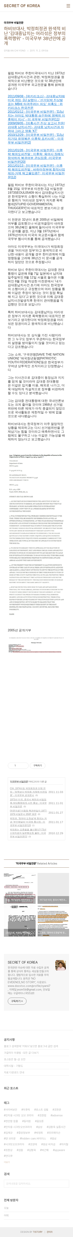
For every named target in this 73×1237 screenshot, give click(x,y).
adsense (57, 1115)
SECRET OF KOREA (22, 6)
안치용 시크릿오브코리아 (18, 1127)
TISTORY (37, 1232)
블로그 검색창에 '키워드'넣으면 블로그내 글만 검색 (31, 1046)
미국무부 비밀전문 (19, 781)
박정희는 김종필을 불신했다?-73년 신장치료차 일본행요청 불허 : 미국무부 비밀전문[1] (28, 833)
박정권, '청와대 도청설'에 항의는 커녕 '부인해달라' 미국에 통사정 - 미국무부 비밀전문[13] (28, 822)
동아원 (27, 1121)
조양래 (33, 1144)
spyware (60, 1150)
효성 (54, 1138)
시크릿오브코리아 (14, 1144)
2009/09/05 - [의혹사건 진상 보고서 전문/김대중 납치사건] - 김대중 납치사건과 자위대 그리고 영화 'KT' (36, 127)
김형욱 (32, 1150)
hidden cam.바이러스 (33, 1138)
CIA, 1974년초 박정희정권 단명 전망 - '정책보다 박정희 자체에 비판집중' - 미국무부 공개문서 (28, 792)
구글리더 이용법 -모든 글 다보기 (21, 1052)
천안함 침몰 (11, 1121)
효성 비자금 (49, 1144)
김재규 (8, 1132)
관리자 (50, 1232)
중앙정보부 (24, 1132)
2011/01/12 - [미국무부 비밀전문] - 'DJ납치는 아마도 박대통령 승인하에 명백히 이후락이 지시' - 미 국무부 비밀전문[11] (36, 115)
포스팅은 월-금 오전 (14, 1059)
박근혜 (45, 1150)
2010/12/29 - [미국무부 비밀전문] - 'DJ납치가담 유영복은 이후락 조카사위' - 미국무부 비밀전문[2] (36, 138)
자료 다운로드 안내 (14, 1072)
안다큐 (8, 1155)
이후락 (26, 1109)
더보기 (7, 1162)
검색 (65, 1183)
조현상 (8, 1150)
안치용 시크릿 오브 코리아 (19, 1115)
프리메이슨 (54, 1132)
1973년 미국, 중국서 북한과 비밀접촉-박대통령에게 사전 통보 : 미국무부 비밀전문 (28, 803)
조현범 (42, 1115)
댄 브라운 (10, 1138)
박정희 (39, 1132)
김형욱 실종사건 (56, 1127)
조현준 (57, 1109)
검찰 (20, 1150)
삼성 (40, 1127)
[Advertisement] (36, 710)
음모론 (40, 1121)
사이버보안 (11, 1109)
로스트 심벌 (42, 1109)
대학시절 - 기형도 (13, 1065)
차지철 (64, 1144)
